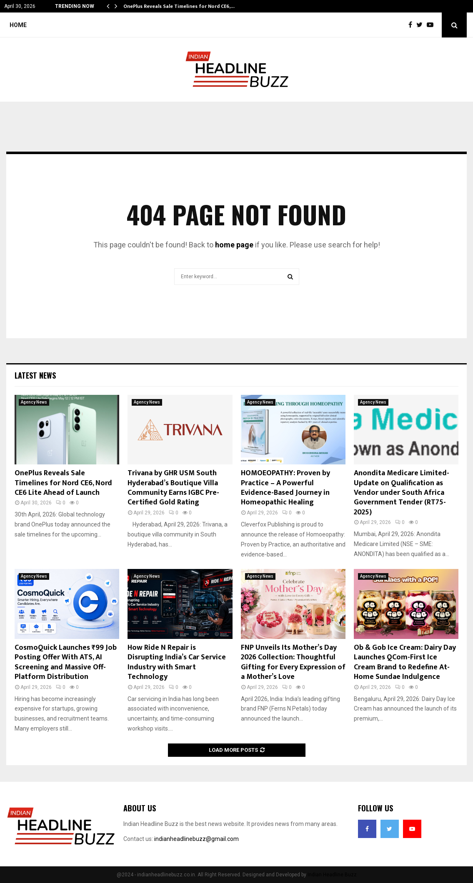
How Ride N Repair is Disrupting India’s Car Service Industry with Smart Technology (177, 662)
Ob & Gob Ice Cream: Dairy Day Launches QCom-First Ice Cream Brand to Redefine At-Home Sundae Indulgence (405, 662)
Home (18, 25)
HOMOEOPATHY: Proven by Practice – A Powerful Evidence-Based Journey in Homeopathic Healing (285, 488)
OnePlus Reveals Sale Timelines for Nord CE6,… (179, 6)
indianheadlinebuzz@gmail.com (196, 839)
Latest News (35, 375)
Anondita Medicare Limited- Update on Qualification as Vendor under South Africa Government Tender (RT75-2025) (401, 493)
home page (234, 244)
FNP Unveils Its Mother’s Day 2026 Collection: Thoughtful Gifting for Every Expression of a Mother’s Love (293, 662)
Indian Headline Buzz (332, 875)
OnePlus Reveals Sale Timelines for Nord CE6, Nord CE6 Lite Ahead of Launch (63, 483)
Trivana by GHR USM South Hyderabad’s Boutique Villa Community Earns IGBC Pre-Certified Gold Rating (173, 488)
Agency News (34, 402)
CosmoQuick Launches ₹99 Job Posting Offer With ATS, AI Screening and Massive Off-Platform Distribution (66, 662)
